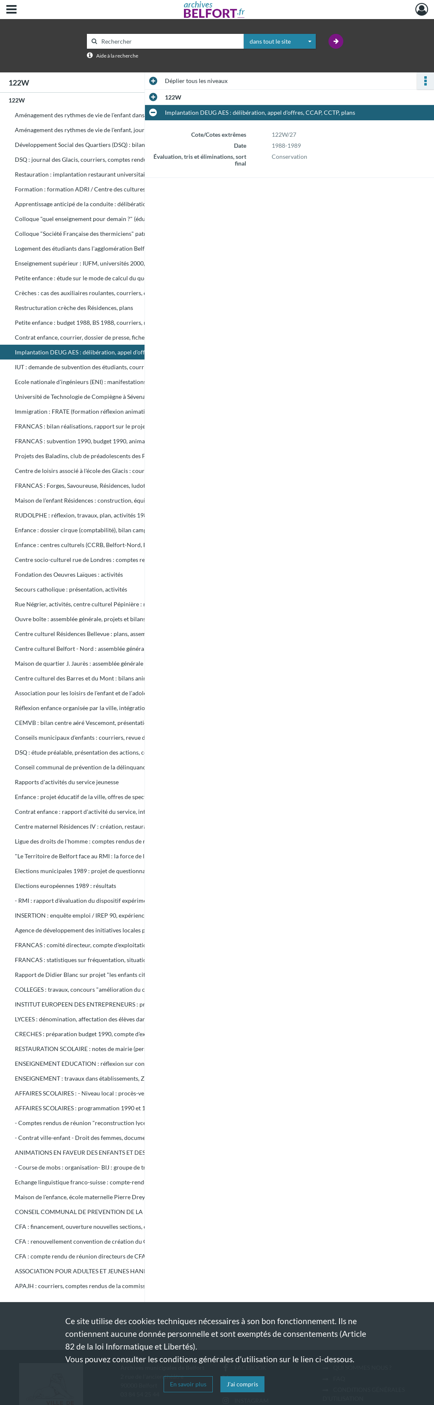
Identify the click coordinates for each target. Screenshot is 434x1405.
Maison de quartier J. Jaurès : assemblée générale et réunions (94, 663)
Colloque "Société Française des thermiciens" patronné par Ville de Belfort (99, 233)
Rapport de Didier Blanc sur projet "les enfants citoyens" (89, 974)
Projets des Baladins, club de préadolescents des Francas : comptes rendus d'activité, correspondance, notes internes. (99, 455)
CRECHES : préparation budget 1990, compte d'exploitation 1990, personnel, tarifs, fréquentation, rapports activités (99, 1033)
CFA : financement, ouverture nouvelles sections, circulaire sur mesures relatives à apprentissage (99, 1226)
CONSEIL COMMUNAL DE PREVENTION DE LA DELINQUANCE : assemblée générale (99, 1211)
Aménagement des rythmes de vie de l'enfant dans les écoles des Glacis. (99, 115)
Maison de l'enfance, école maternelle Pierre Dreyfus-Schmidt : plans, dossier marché (99, 1196)
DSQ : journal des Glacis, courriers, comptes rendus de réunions (98, 159)
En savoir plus (188, 1384)
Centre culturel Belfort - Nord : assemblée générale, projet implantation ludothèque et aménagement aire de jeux (99, 648)
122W (16, 100)
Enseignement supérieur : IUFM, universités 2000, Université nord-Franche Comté (99, 263)
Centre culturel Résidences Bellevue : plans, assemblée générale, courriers (99, 633)
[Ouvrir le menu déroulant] (11, 10)
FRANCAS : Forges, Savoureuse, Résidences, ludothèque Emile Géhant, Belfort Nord (99, 485)
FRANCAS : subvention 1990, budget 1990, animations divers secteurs (99, 441)
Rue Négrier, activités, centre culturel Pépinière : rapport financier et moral (99, 604)
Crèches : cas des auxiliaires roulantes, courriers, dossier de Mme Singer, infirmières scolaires (99, 292)
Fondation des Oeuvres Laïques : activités (69, 574)
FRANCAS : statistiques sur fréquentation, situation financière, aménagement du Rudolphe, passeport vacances (99, 959)
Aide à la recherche (117, 56)
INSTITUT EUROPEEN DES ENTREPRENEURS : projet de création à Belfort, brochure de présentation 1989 (99, 1004)
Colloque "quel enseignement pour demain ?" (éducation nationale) (99, 218)
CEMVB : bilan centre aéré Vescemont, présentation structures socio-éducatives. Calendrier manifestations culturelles (99, 722)
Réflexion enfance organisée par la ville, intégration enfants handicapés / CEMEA (99, 707)
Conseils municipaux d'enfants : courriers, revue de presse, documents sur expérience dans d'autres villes (99, 737)
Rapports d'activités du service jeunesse (67, 781)
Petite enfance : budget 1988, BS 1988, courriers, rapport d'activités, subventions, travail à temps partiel (99, 322)
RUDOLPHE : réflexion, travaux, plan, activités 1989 (82, 515)
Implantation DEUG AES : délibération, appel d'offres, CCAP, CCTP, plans (99, 352)
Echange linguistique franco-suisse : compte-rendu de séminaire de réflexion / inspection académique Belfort (99, 1182)
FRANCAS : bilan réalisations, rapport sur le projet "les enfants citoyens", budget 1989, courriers (99, 426)
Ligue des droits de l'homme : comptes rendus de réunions (90, 841)
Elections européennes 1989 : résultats (65, 885)
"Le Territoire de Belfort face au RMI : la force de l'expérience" (95, 856)
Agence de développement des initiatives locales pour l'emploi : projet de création (99, 930)
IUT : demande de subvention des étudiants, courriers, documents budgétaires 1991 (99, 367)
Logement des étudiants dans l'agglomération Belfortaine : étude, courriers (99, 248)
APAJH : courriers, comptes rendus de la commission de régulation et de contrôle (99, 1285)
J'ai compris (242, 1384)
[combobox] (280, 41)
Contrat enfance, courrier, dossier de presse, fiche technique (93, 337)
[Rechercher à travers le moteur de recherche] (169, 41)
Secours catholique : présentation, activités (71, 589)
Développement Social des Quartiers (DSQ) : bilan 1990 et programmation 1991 (99, 144)
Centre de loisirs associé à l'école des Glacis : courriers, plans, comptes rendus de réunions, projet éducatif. (99, 470)
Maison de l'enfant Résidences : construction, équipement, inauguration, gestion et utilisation (99, 500)
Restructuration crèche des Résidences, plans (74, 307)
